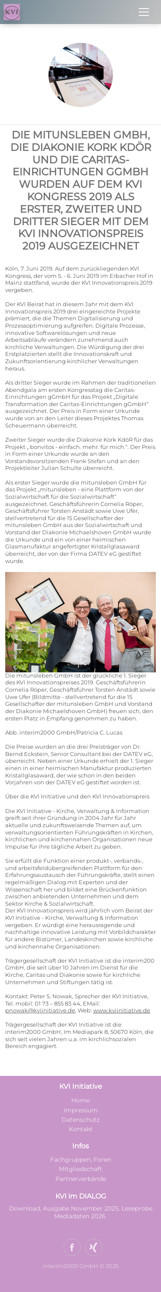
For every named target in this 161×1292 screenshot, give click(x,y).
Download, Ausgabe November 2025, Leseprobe (80, 1208)
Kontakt (81, 1129)
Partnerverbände (80, 1179)
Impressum (81, 1110)
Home (80, 1100)
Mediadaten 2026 (80, 1216)
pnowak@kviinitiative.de (40, 1010)
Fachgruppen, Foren (80, 1159)
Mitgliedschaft (80, 1169)
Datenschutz (80, 1119)
